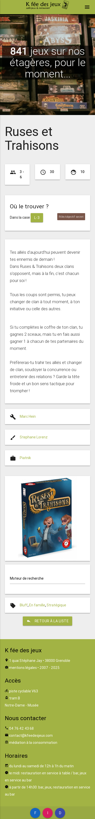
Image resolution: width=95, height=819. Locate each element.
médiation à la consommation (33, 742)
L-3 (37, 217)
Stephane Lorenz (34, 437)
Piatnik (25, 458)
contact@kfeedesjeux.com (31, 735)
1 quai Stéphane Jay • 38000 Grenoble (39, 660)
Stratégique (56, 605)
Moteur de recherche (27, 578)
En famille (37, 605)
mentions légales (23, 667)
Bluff (24, 605)
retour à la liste (47, 621)
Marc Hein (28, 416)
